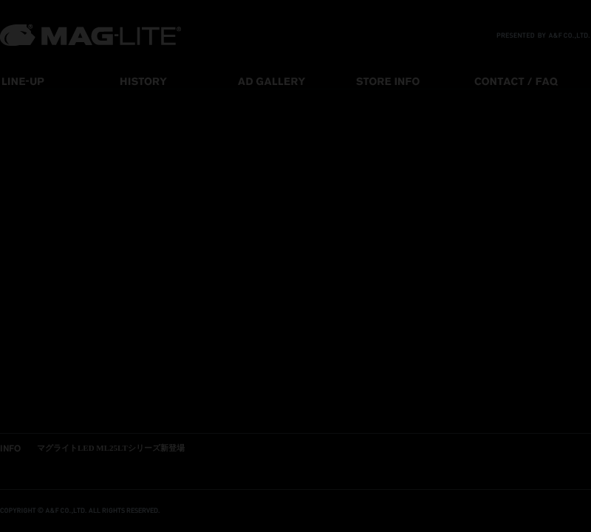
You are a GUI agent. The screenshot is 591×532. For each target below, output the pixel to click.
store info (414, 80)
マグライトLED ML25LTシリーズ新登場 (111, 447)
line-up (59, 80)
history (177, 80)
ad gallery (295, 80)
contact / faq (532, 80)
